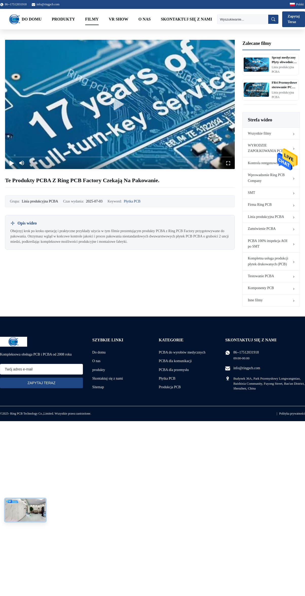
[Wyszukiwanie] (242, 19)
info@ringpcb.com (48, 4)
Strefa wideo (260, 119)
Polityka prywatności (292, 413)
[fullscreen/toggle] (228, 163)
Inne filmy (255, 300)
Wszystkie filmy (259, 133)
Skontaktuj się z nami (186, 19)
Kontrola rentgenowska (264, 163)
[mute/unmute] (22, 163)
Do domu (32, 19)
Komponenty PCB (261, 288)
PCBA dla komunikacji (175, 361)
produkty (98, 370)
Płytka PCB (132, 201)
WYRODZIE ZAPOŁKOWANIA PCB (265, 148)
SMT (251, 193)
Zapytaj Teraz (293, 19)
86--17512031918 (246, 352)
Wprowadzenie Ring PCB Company (266, 177)
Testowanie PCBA (261, 276)
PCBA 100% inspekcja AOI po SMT (267, 243)
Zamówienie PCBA (262, 229)
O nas (144, 19)
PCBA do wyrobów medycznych (182, 352)
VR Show (118, 19)
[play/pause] (12, 163)
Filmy (92, 19)
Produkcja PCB (170, 387)
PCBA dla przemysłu (174, 370)
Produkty (63, 19)
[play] (120, 104)
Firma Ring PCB (260, 205)
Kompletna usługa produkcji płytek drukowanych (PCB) (268, 261)
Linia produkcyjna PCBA (266, 217)
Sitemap (98, 387)
